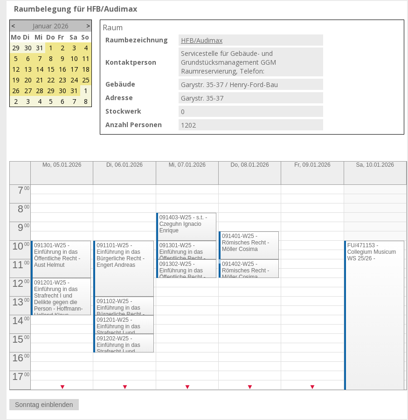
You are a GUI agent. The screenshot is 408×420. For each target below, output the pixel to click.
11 (86, 58)
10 (74, 58)
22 (51, 79)
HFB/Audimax (201, 40)
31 (39, 47)
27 (28, 90)
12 (16, 69)
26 (16, 90)
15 (51, 69)
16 (62, 69)
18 (86, 69)
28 (39, 90)
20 (28, 79)
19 (16, 79)
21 (39, 79)
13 (28, 69)
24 (74, 79)
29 (16, 47)
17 (74, 69)
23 (62, 79)
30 (28, 47)
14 (39, 69)
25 (86, 79)
